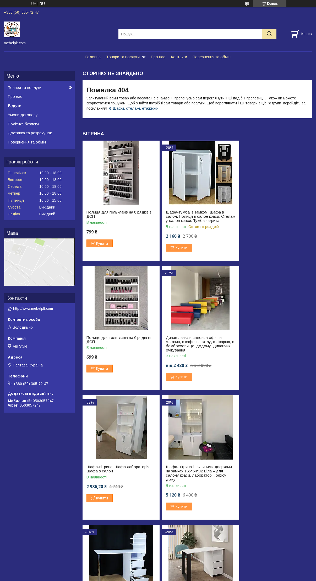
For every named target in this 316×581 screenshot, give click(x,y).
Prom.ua (183, 566)
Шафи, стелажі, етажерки (136, 108)
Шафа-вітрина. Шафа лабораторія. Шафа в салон (196, 344)
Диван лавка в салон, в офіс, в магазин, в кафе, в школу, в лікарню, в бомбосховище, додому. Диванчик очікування (119, 348)
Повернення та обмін (212, 57)
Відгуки (14, 105)
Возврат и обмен (18, 552)
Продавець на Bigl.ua (158, 571)
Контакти (179, 57)
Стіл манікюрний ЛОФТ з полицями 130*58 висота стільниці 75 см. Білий (274, 473)
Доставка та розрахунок (30, 133)
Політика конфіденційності (185, 576)
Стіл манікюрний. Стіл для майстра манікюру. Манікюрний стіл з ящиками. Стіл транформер (118, 475)
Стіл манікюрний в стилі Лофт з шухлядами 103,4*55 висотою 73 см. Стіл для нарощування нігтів (197, 475)
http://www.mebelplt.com (33, 308)
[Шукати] (269, 34)
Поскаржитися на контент (144, 576)
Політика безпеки (23, 124)
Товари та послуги (123, 57)
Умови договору (23, 115)
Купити (102, 243)
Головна (93, 57)
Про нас (158, 57)
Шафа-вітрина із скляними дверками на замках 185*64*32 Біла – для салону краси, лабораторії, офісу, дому (274, 348)
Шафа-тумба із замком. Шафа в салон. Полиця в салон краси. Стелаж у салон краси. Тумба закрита (193, 218)
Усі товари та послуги (289, 524)
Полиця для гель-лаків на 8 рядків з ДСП (118, 214)
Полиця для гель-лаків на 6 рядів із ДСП (273, 214)
